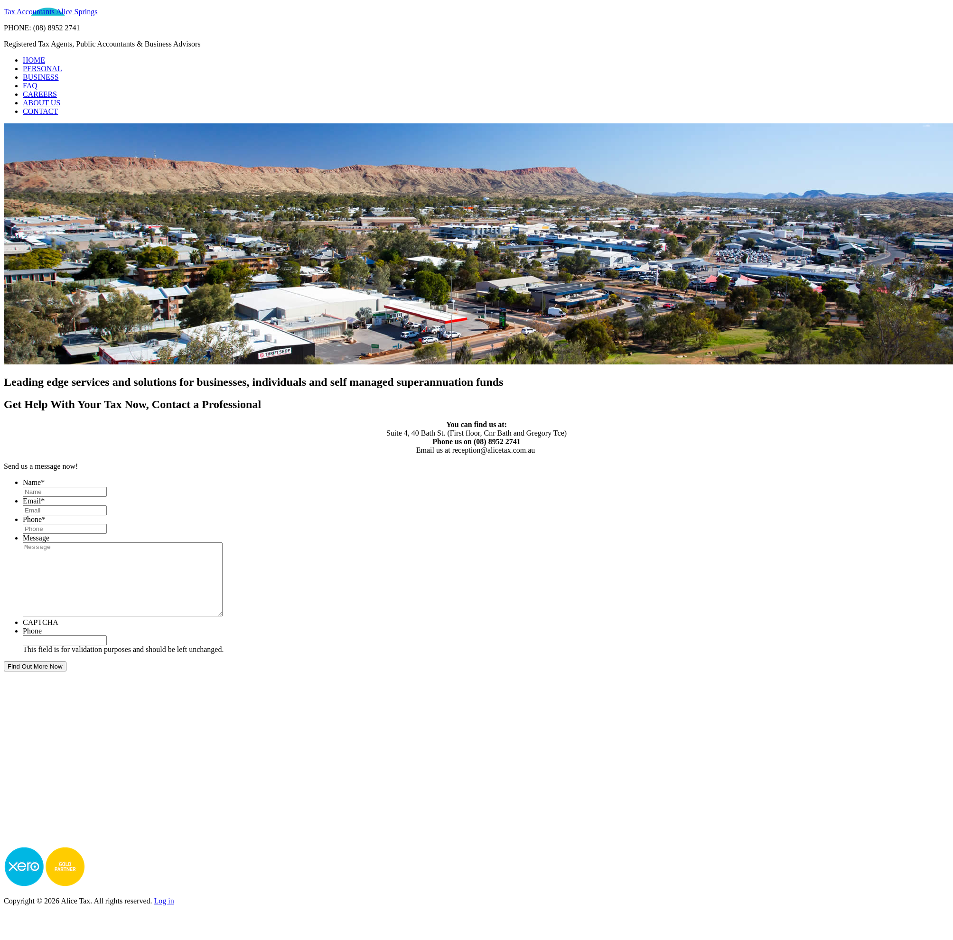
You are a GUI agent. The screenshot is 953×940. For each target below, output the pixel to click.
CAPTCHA (40, 637)
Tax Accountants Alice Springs (51, 12)
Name (34, 482)
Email (34, 501)
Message (36, 538)
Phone (34, 519)
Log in (164, 915)
